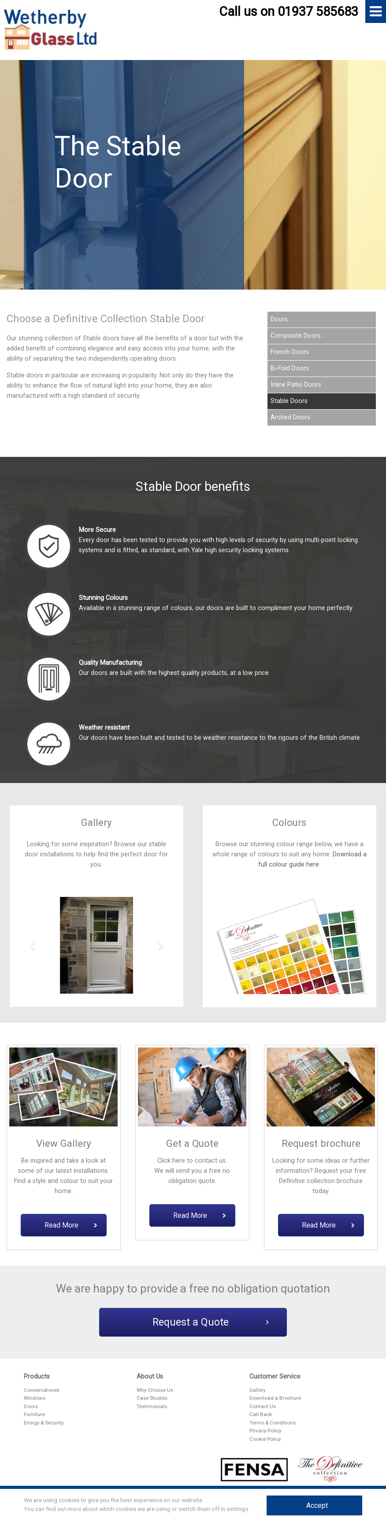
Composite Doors (296, 335)
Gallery (257, 1390)
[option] (193, 179)
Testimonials (152, 1406)
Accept (317, 1505)
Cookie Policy (265, 1439)
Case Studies (152, 1398)
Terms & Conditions (272, 1423)
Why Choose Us (155, 1390)
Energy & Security (43, 1423)
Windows (34, 1398)
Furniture (34, 1414)
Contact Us (262, 1406)
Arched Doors (290, 417)
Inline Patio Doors (296, 384)
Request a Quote (210, 1322)
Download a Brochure (275, 1398)
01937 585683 (318, 11)
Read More (71, 1225)
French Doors (290, 352)
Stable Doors (289, 401)
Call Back (260, 1414)
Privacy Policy (265, 1431)
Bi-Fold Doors (290, 368)
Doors (279, 319)
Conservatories (41, 1390)
